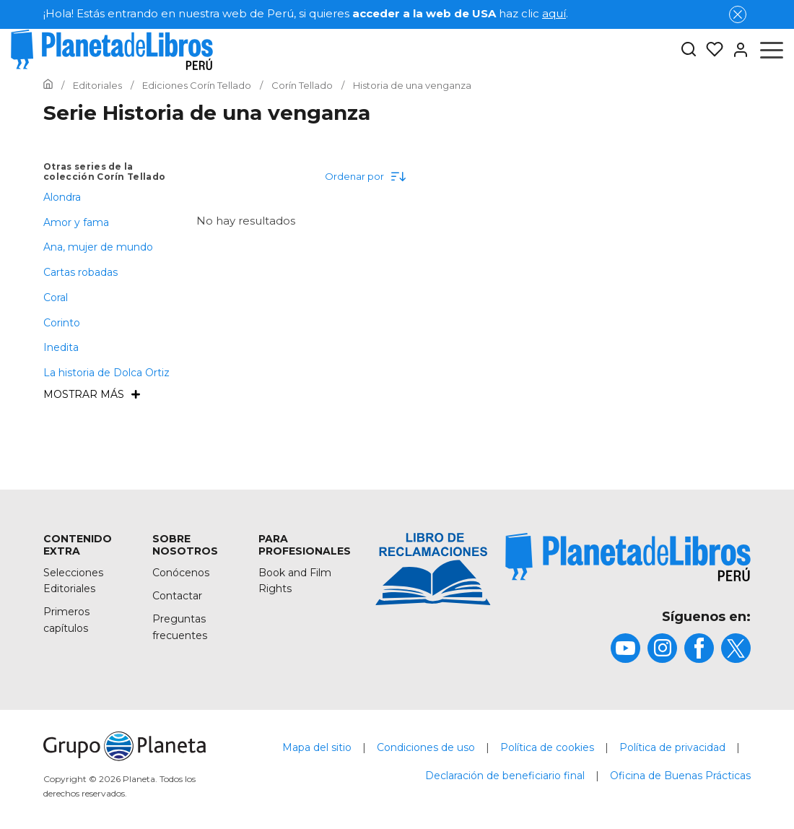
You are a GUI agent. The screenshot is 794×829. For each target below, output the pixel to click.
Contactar (177, 595)
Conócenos (180, 572)
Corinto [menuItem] (61, 322)
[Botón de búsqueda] (688, 50)
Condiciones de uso (426, 747)
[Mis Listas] (710, 49)
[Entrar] (736, 49)
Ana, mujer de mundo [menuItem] (98, 246)
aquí (554, 13)
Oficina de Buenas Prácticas (680, 775)
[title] (628, 557)
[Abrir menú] (771, 49)
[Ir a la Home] (48, 85)
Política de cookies (547, 747)
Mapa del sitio (317, 747)
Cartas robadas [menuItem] (80, 272)
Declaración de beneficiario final (505, 775)
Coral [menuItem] (55, 297)
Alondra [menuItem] (62, 197)
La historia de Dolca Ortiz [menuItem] (106, 372)
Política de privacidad (672, 747)
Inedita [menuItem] (61, 347)
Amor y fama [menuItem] (76, 222)
